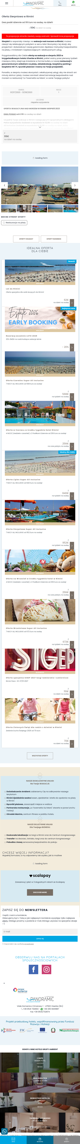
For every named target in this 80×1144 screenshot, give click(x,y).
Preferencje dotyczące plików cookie (36, 1135)
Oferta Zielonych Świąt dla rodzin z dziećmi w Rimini (34, 727)
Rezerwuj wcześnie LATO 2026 (21, 336)
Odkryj (72, 303)
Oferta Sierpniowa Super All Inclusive (26, 529)
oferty (66, 1140)
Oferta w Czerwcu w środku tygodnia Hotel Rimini (32, 430)
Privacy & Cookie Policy (10, 1135)
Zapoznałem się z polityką (19, 944)
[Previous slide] (4, 185)
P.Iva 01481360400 (60, 1135)
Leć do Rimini (13, 289)
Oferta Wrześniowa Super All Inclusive (26, 628)
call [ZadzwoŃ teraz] (60, 3)
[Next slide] (75, 185)
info (13, 1140)
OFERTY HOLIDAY (26, 239)
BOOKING (40, 1140)
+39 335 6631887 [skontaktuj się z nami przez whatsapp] (49, 1009)
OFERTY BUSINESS (54, 239)
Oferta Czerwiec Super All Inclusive (25, 380)
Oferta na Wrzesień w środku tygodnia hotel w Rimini (34, 579)
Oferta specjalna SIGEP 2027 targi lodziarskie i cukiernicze (37, 678)
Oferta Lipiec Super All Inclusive (23, 479)
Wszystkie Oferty (40, 756)
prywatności (29, 944)
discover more (40, 892)
